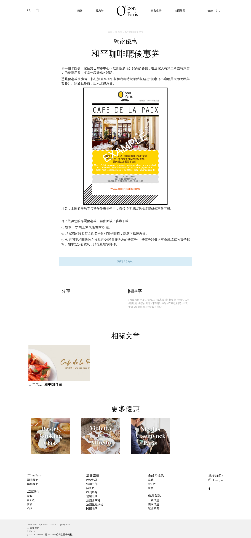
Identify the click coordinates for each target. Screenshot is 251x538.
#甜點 (140, 303)
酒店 (30, 508)
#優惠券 (159, 299)
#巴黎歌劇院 (174, 303)
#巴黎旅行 (133, 299)
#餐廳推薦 (139, 306)
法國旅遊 (180, 10)
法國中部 (92, 484)
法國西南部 (93, 500)
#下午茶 (155, 303)
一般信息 (153, 500)
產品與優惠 (156, 475)
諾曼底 (90, 488)
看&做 (30, 500)
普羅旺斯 (92, 496)
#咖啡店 (132, 303)
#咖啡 (147, 303)
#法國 (186, 299)
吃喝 (30, 496)
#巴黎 (180, 299)
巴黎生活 (156, 10)
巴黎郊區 (92, 480)
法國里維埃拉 (94, 504)
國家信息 (153, 504)
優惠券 (100, 10)
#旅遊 (163, 303)
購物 (30, 504)
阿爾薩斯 (92, 508)
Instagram (216, 480)
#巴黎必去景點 (153, 306)
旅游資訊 (154, 495)
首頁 (110, 32)
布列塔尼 (92, 492)
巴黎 (80, 10)
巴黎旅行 (33, 491)
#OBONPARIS (147, 299)
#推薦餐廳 (170, 299)
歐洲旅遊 (153, 508)
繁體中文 (213, 10)
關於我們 (32, 480)
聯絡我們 (32, 484)
